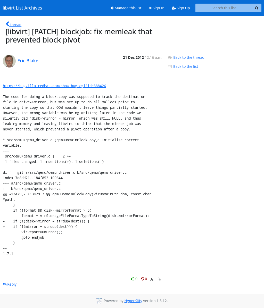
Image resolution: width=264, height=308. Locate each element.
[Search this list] (223, 8)
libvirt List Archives (22, 8)
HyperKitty (133, 300)
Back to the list (183, 66)
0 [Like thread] (134, 278)
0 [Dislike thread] (144, 278)
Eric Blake (28, 60)
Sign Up (181, 7)
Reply (10, 284)
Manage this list (126, 7)
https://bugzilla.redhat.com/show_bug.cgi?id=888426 (54, 85)
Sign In (156, 7)
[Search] (256, 8)
